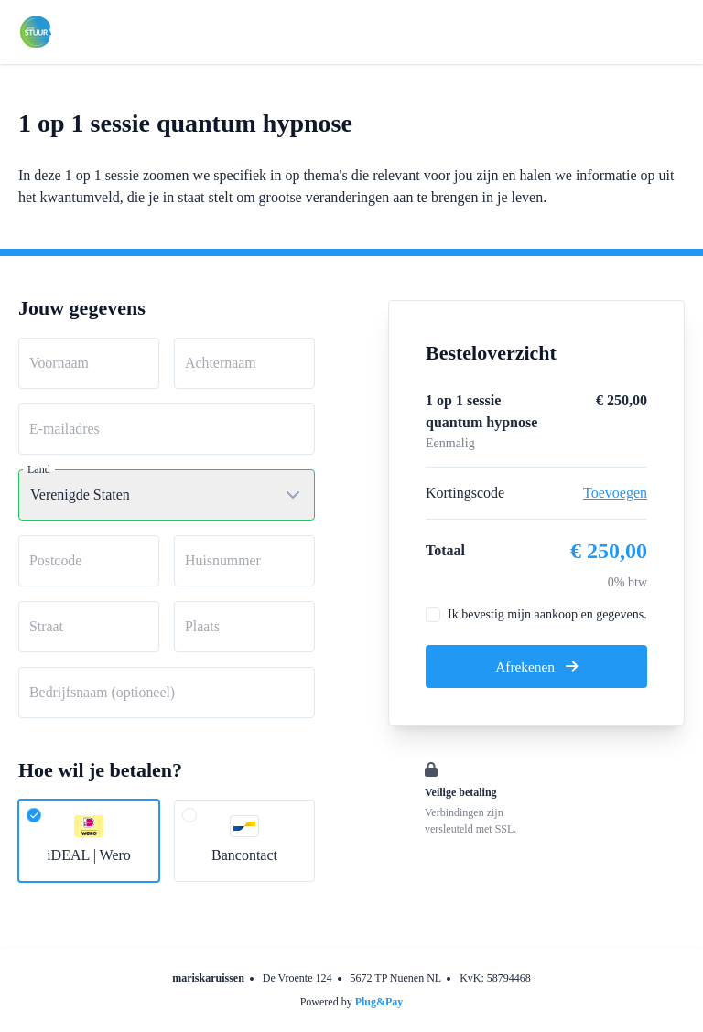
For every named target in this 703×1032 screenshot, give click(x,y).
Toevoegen (615, 492)
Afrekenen (536, 666)
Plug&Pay (379, 1001)
